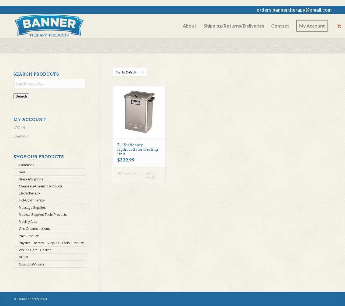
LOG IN (19, 128)
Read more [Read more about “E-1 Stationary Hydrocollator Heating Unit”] (127, 173)
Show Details (150, 175)
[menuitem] (189, 26)
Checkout (21, 136)
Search (21, 96)
